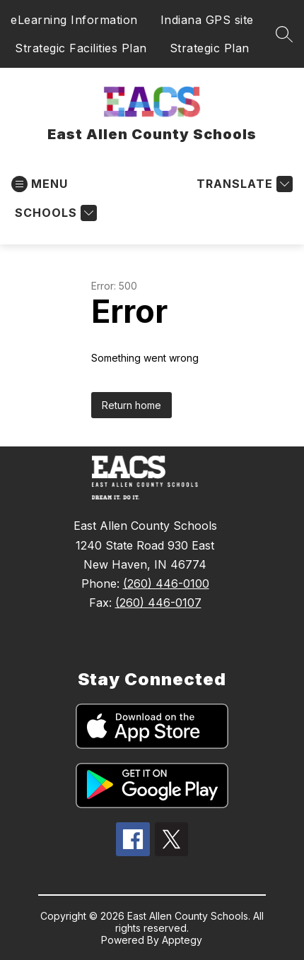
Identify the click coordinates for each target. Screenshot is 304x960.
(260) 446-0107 (158, 602)
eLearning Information (74, 20)
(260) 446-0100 (166, 583)
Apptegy (182, 940)
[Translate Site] (243, 184)
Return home (131, 405)
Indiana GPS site (207, 20)
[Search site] (284, 33)
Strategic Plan (210, 48)
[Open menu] (39, 184)
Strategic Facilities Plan (81, 48)
